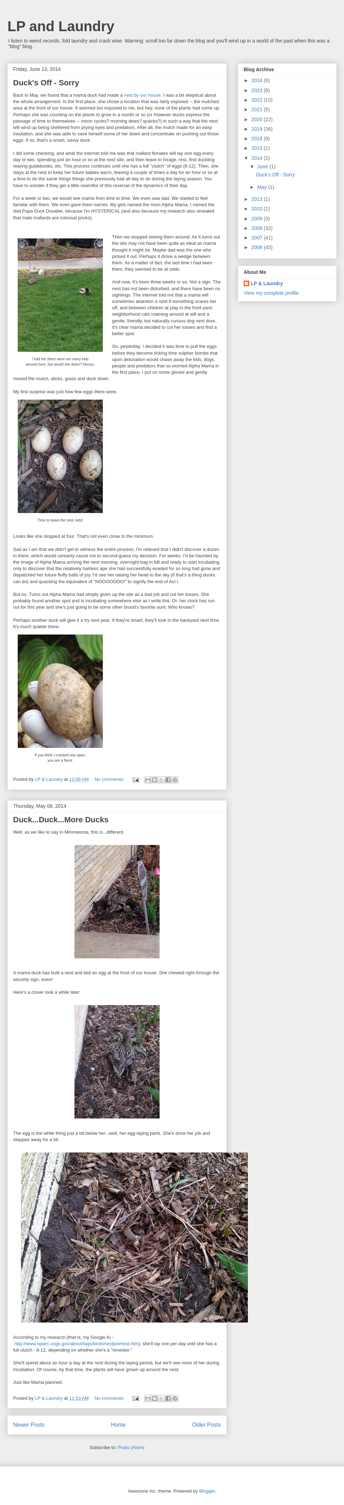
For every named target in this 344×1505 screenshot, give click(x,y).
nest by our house (142, 95)
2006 (257, 247)
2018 (257, 138)
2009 (257, 218)
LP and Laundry (61, 26)
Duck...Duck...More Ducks (61, 819)
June (263, 166)
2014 (257, 158)
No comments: (110, 779)
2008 (257, 228)
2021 (257, 109)
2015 (257, 148)
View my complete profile (271, 293)
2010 (257, 209)
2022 (257, 100)
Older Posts (206, 1425)
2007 (257, 238)
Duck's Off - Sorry (46, 82)
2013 (257, 199)
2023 (257, 90)
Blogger (207, 1491)
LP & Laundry (267, 283)
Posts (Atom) (131, 1447)
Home (118, 1425)
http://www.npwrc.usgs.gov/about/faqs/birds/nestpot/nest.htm (77, 1343)
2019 (257, 129)
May (262, 187)
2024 (257, 80)
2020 (257, 119)
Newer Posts (28, 1425)
